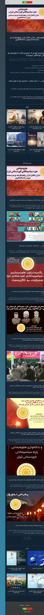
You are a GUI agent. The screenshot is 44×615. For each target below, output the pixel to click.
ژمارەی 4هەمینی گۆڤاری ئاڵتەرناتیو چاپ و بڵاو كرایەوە (11, 127)
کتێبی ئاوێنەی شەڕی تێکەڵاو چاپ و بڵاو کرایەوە (11, 592)
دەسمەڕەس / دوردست (32, 568)
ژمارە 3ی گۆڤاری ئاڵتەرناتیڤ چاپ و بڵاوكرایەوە (32, 150)
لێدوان (38, 198)
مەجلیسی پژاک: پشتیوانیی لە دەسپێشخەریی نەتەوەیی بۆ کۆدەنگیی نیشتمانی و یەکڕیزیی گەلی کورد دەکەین (22, 386)
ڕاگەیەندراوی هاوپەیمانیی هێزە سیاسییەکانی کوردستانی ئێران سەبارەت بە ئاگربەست (24, 90)
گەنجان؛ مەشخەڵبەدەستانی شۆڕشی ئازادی (35, 66)
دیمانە (39, 243)
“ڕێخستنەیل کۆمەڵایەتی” (38, 70)
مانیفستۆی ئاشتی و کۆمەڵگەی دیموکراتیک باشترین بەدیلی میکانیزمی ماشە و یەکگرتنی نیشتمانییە (24, 73)
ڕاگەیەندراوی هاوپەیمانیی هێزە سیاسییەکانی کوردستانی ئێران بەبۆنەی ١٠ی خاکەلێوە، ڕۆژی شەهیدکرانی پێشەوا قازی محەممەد (24, 98)
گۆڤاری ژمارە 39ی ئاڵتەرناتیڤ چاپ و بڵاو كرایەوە (11, 150)
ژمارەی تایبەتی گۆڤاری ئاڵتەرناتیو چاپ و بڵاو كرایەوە (32, 127)
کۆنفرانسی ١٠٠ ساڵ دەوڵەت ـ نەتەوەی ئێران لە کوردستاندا (23, 81)
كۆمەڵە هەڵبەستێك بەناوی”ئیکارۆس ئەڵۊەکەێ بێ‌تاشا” (32, 592)
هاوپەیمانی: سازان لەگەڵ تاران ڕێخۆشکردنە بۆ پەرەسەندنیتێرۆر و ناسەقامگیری (22, 38)
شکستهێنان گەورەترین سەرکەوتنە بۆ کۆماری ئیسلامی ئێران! (31, 68)
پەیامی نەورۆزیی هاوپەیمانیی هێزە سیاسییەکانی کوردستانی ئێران (25, 526)
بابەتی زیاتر (22, 538)
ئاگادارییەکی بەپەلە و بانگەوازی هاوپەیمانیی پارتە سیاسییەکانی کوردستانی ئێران (22, 480)
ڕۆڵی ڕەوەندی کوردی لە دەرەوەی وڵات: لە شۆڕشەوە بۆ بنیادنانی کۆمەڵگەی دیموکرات (23, 54)
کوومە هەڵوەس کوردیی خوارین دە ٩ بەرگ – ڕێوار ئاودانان (11, 569)
